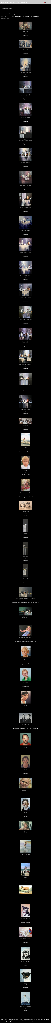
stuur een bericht (5, 18)
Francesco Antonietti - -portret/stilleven (14, 2)
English (45, 2)
